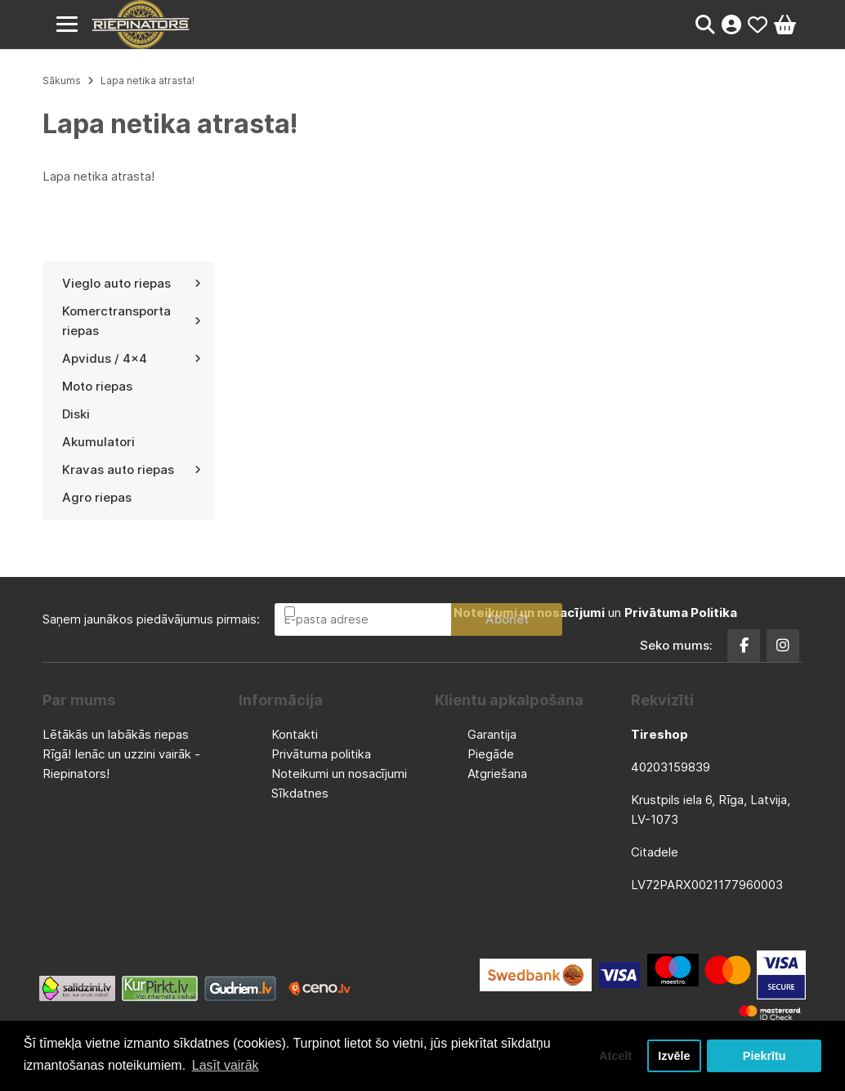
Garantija (491, 734)
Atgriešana (497, 773)
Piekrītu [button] (764, 1055)
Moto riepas (97, 386)
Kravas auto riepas (131, 469)
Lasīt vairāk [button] (225, 1065)
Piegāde (490, 754)
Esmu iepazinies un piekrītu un (517, 612)
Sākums (61, 80)
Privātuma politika (321, 754)
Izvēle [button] (674, 1055)
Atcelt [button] (615, 1055)
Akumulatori (98, 441)
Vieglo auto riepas (131, 283)
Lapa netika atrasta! (147, 80)
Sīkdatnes (300, 793)
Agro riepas (97, 497)
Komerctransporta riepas (131, 320)
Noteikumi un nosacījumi (339, 773)
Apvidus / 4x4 (131, 358)
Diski (76, 414)
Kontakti (294, 734)
